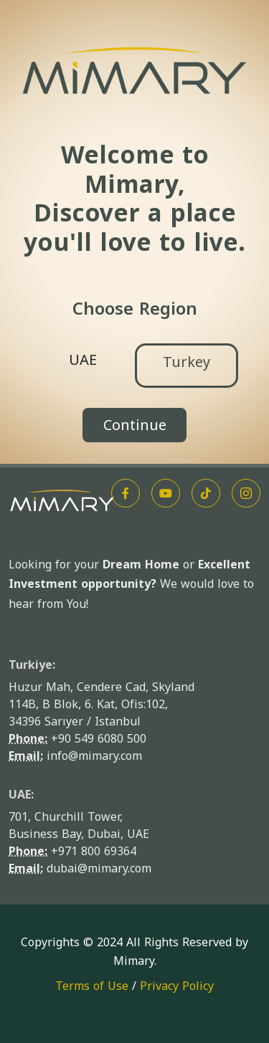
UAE (83, 359)
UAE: (21, 795)
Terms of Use (91, 986)
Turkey (186, 362)
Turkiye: (32, 665)
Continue (134, 425)
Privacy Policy (177, 986)
